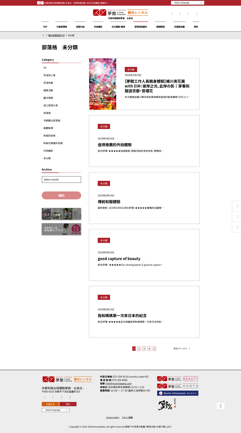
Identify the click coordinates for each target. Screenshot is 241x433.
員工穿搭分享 (50, 105)
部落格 (47, 113)
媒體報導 (160, 26)
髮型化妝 (80, 26)
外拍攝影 (98, 26)
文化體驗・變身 (118, 26)
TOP (45, 26)
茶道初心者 (49, 75)
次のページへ (182, 348)
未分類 (47, 158)
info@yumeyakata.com (119, 383)
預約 (196, 26)
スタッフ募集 (127, 417)
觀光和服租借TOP (56, 35)
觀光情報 (48, 98)
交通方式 (50, 404)
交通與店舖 (179, 26)
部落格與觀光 (141, 26)
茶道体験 (48, 82)
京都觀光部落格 (51, 120)
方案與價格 (61, 26)
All (44, 67)
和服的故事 (49, 135)
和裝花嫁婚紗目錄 (53, 143)
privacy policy (112, 417)
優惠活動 (48, 90)
